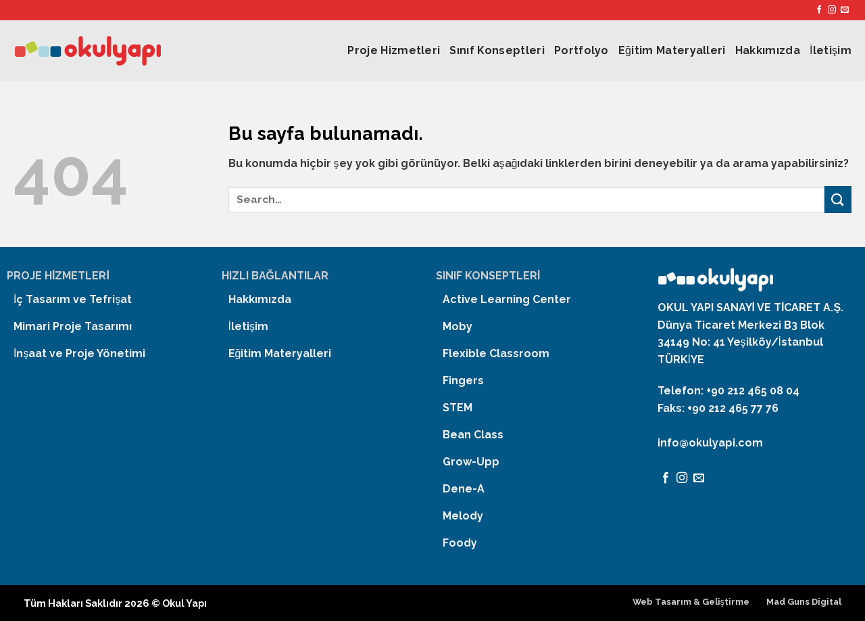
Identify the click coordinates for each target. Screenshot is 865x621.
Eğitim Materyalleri (672, 50)
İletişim (830, 50)
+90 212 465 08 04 (752, 390)
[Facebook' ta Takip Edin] (819, 10)
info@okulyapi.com (710, 442)
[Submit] (837, 199)
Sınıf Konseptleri (496, 50)
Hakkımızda (767, 50)
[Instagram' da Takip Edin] (832, 10)
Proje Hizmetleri (393, 50)
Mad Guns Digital (803, 602)
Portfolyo (581, 50)
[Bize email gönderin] (845, 10)
